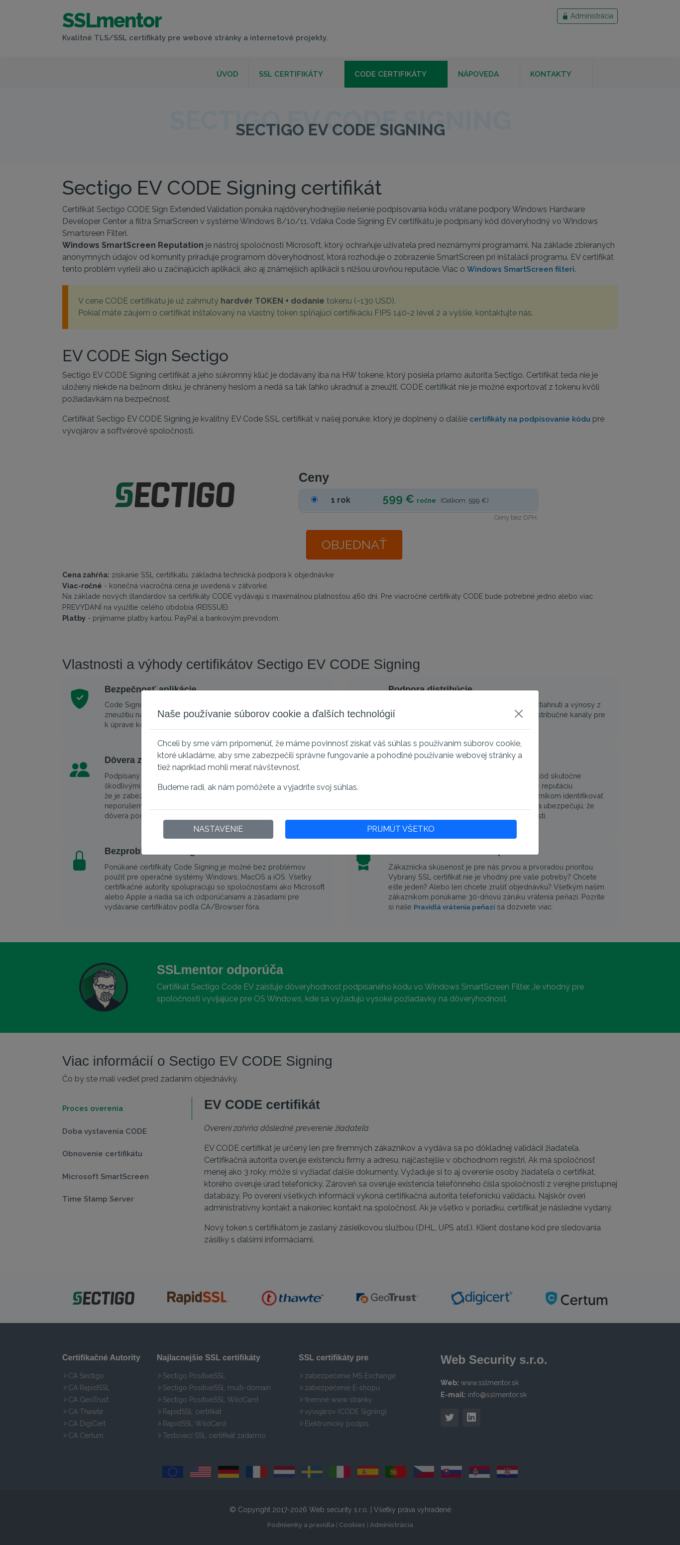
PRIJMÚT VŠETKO (401, 829)
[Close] (519, 714)
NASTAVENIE (218, 829)
